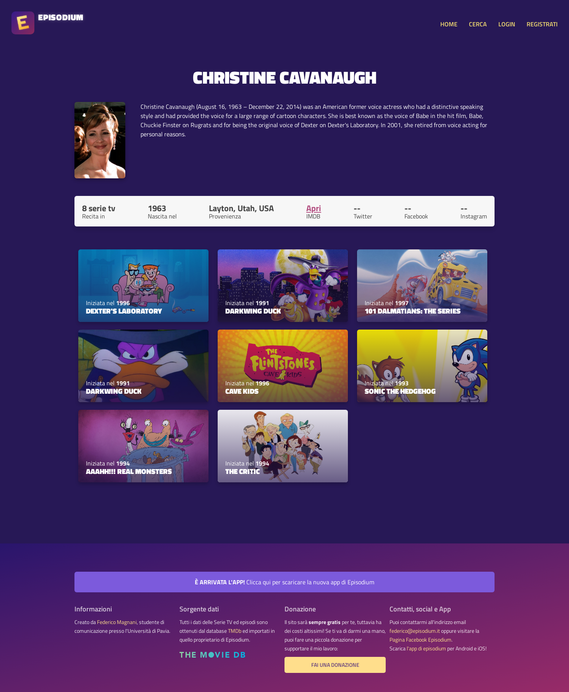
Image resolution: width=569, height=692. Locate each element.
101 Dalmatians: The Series (413, 310)
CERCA (478, 24)
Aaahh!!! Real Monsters (129, 471)
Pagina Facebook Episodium (420, 639)
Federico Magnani (117, 622)
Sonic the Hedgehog (400, 391)
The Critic (242, 471)
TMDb (234, 631)
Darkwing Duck (253, 310)
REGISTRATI (542, 24)
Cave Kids (242, 391)
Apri (313, 208)
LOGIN (506, 24)
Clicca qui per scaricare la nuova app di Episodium (284, 582)
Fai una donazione (335, 665)
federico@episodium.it (415, 631)
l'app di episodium (426, 648)
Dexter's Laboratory (124, 310)
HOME (448, 24)
